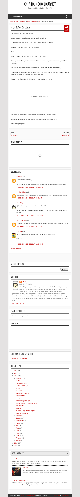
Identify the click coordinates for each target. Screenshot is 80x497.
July (17, 425)
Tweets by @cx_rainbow (19, 358)
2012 (15, 376)
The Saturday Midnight (22, 401)
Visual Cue (15, 459)
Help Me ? (25, 467)
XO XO (17, 398)
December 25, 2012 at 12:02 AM (30, 215)
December (19, 378)
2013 (15, 373)
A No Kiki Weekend (21, 413)
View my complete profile (18, 303)
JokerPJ (19, 231)
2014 (15, 371)
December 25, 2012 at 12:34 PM (30, 244)
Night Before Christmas (20, 28)
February (19, 438)
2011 (15, 443)
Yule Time (18, 391)
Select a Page (17, 16)
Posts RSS (56, 495)
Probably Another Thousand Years (26, 403)
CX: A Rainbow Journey (40, 4)
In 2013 (17, 381)
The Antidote (19, 405)
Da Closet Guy (21, 192)
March (18, 435)
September (19, 420)
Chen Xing (20, 203)
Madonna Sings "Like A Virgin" (25, 410)
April (17, 433)
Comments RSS (66, 495)
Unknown (19, 177)
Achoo (17, 388)
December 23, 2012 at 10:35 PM (30, 187)
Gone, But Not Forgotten (19, 480)
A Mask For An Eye (21, 385)
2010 (15, 445)
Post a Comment (16, 248)
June (17, 428)
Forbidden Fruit (20, 395)
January (18, 440)
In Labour (18, 408)
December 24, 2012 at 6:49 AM (29, 198)
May (17, 430)
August (18, 423)
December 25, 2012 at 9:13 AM (29, 226)
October (18, 418)
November (19, 415)
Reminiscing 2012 (21, 383)
